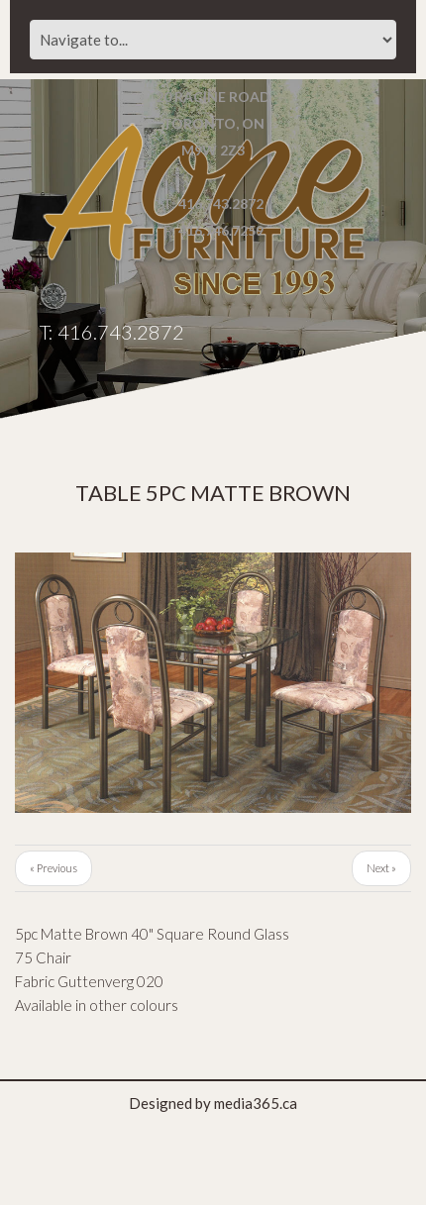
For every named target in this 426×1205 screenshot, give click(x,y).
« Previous (53, 867)
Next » (381, 867)
